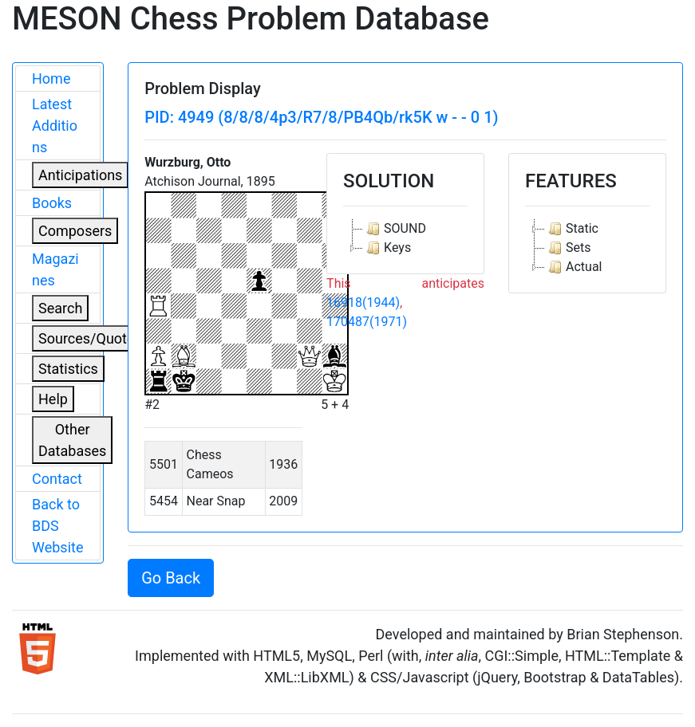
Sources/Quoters (92, 338)
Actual (573, 267)
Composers (75, 230)
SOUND (394, 228)
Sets (567, 247)
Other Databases (72, 440)
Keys (387, 247)
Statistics (68, 368)
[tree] (405, 238)
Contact (57, 478)
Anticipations (80, 175)
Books (52, 203)
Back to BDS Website (57, 526)
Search (60, 308)
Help (53, 399)
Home (51, 78)
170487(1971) (366, 321)
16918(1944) (363, 302)
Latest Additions (54, 125)
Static (571, 228)
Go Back (170, 577)
